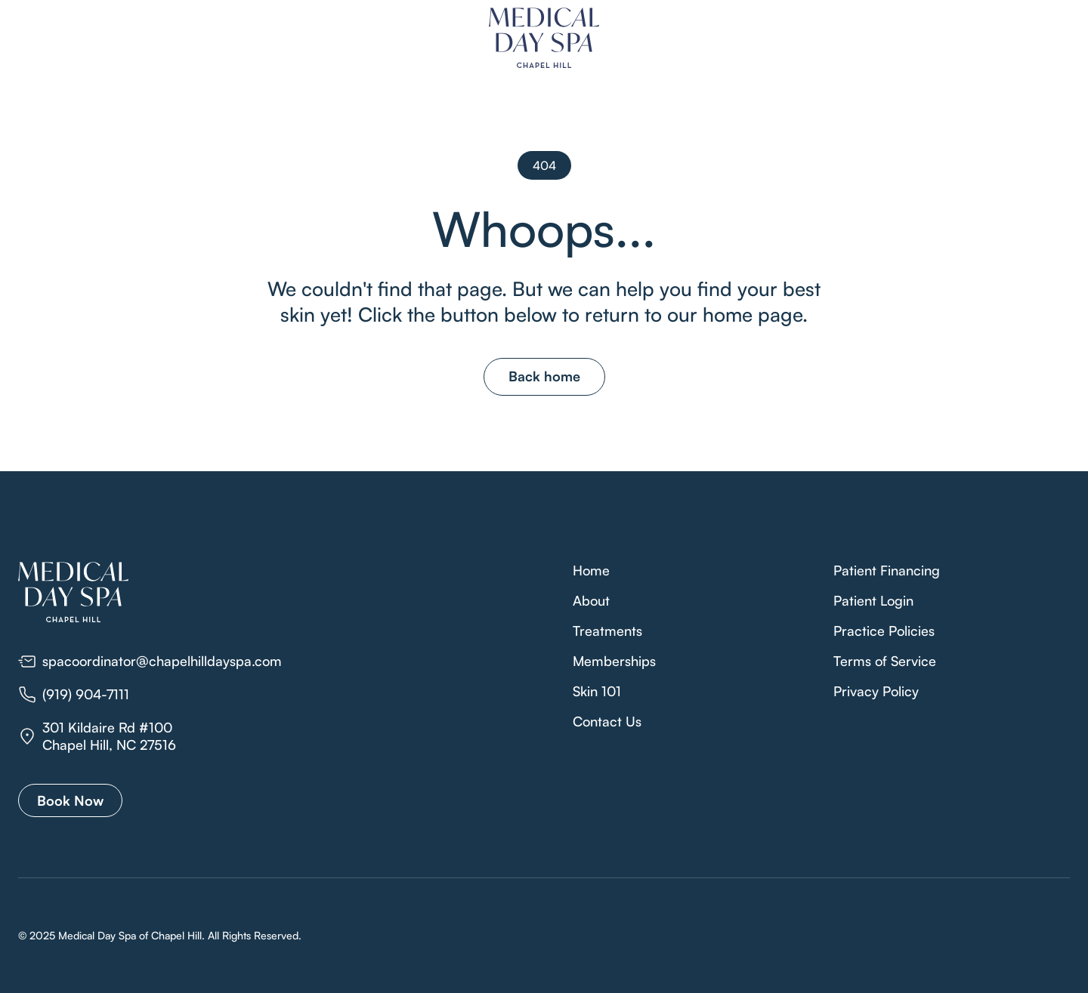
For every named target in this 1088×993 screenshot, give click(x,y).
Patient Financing (886, 570)
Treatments (607, 630)
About (591, 600)
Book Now (70, 800)
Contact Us (607, 721)
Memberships (614, 660)
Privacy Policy (876, 691)
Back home (544, 376)
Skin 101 (597, 691)
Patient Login (873, 600)
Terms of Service (884, 660)
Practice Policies (884, 630)
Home (591, 570)
